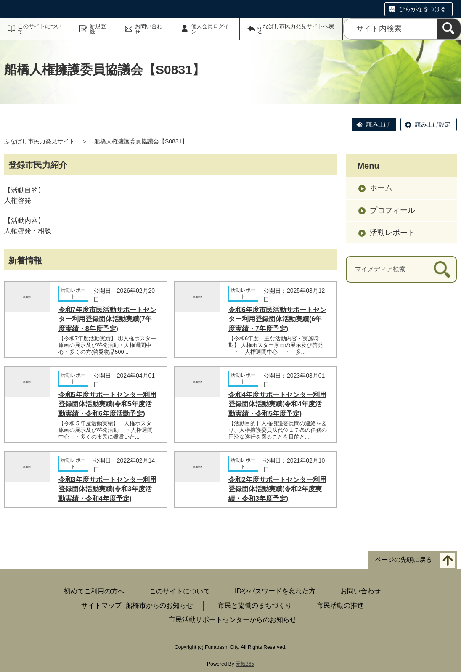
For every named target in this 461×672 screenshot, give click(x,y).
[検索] (449, 29)
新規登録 (98, 29)
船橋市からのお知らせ (159, 605)
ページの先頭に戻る (403, 560)
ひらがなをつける (422, 8)
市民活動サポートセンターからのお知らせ (233, 619)
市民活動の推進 (340, 605)
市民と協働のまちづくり (255, 605)
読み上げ (378, 124)
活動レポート (392, 232)
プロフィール (392, 210)
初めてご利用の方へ (94, 591)
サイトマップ (101, 605)
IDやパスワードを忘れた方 (275, 591)
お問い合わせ (148, 29)
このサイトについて (39, 29)
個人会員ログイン (210, 29)
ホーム (381, 188)
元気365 (245, 664)
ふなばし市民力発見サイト (39, 141)
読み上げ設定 (432, 124)
